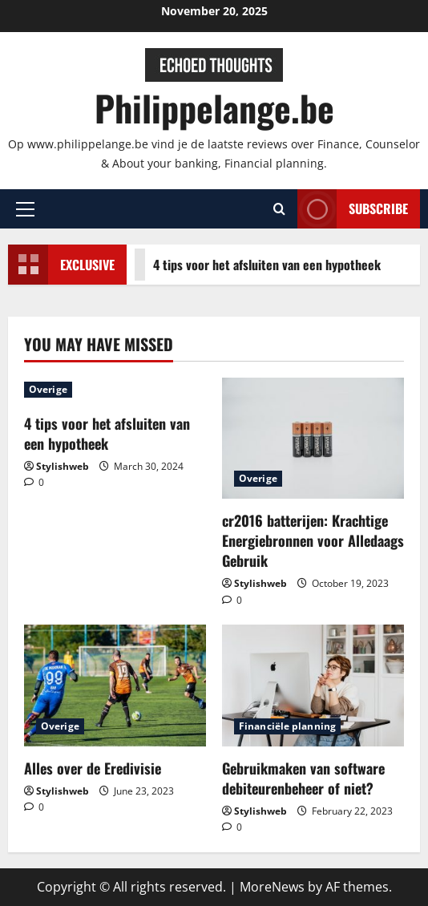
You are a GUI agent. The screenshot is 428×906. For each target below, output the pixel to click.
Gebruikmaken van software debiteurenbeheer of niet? (303, 778)
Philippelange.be (214, 108)
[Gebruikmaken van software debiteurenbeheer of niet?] (313, 685)
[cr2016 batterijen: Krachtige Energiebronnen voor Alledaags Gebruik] (313, 438)
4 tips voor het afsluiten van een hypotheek (251, 265)
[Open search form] (279, 208)
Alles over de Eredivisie (92, 768)
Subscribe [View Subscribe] (352, 209)
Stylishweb (62, 466)
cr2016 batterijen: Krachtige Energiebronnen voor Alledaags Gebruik (313, 540)
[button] (25, 208)
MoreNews (272, 887)
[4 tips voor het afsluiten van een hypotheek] (115, 390)
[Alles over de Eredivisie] (115, 685)
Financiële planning (287, 726)
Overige (48, 389)
